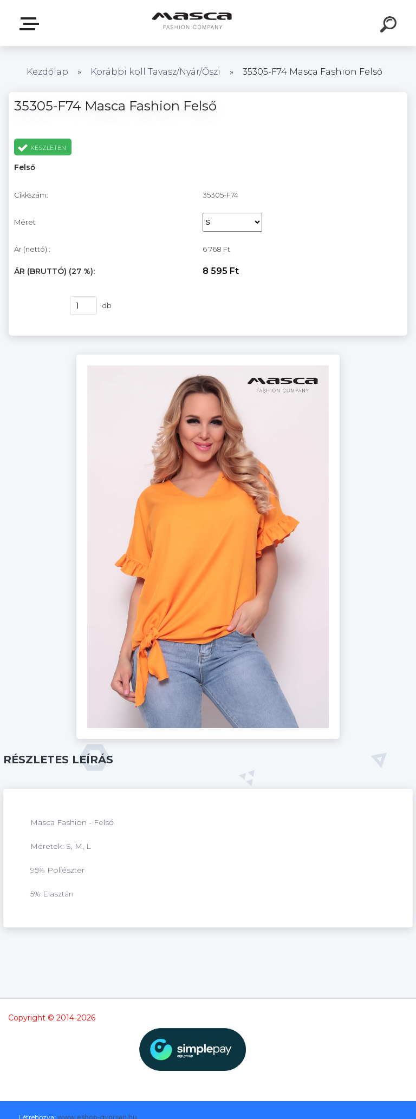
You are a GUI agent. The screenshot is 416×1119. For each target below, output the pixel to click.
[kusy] (83, 305)
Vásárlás (35, 306)
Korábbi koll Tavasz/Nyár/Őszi (156, 72)
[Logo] (192, 23)
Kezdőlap (47, 72)
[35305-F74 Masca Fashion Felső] (208, 358)
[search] (390, 26)
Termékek (31, 23)
